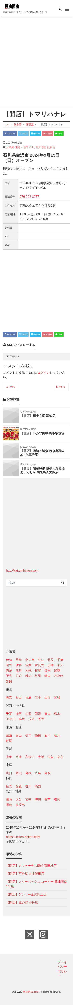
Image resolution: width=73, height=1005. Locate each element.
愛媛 (19, 786)
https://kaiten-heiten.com (23, 837)
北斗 (41, 660)
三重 (9, 735)
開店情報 (41, 147)
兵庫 (19, 757)
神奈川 (10, 719)
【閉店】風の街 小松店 (22, 902)
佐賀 (9, 799)
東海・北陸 (21, 147)
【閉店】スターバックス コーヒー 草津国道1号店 (36, 884)
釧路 (9, 681)
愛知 (38, 735)
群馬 (22, 719)
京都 (9, 757)
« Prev (10, 387)
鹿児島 (20, 805)
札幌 (28, 670)
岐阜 (28, 735)
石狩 (19, 676)
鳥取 (47, 773)
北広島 (30, 660)
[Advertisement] (36, 62)
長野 (41, 719)
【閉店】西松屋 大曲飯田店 (25, 873)
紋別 (38, 676)
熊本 (47, 799)
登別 (9, 676)
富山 (19, 735)
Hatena (35, 134)
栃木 (57, 713)
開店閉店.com (30, 991)
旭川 (19, 670)
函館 (19, 660)
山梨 (28, 713)
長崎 (9, 805)
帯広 (60, 665)
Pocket (47, 134)
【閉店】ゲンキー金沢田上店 (26, 894)
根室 (38, 670)
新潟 (38, 713)
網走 (47, 676)
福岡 (57, 799)
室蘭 (28, 665)
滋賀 (50, 757)
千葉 (9, 713)
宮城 (57, 697)
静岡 (9, 740)
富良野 (39, 665)
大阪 (41, 757)
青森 (9, 697)
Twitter (23, 134)
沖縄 (38, 799)
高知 (38, 786)
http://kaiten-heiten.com (22, 570)
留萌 (57, 670)
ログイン (43, 372)
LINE (58, 134)
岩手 (38, 697)
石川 (31, 147)
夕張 (19, 665)
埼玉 (19, 713)
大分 (19, 799)
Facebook (9, 134)
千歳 (60, 660)
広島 (38, 773)
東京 (47, 713)
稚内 (28, 676)
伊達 (9, 660)
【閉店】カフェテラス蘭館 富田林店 (31, 865)
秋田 (19, 697)
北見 (50, 660)
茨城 (31, 719)
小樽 (50, 665)
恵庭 (9, 670)
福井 (57, 735)
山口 (9, 773)
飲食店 (51, 147)
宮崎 (28, 799)
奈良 (60, 757)
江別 (47, 670)
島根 (28, 773)
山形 (47, 697)
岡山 (19, 773)
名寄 (9, 665)
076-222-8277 (29, 196)
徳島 (9, 786)
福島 (28, 697)
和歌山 (30, 757)
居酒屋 (10, 147)
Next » (60, 387)
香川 (28, 786)
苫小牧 (58, 676)
